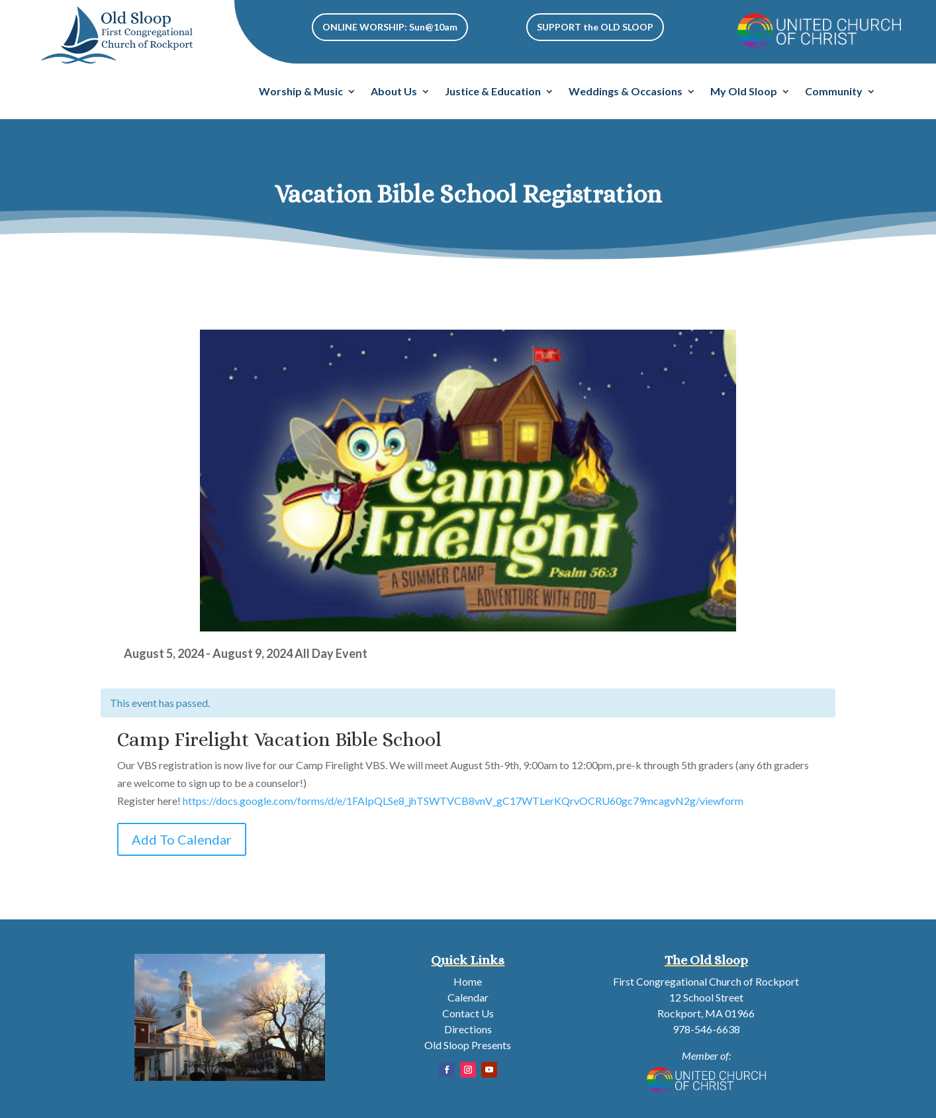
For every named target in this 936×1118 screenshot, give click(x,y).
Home (467, 981)
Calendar (468, 997)
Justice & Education (493, 92)
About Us (394, 92)
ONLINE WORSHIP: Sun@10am (389, 26)
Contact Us (468, 1013)
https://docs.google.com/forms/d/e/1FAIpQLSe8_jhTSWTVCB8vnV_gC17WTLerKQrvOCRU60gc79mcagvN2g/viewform (463, 800)
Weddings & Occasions (625, 92)
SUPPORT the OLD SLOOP (595, 26)
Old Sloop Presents (467, 1045)
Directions (468, 1029)
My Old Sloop (743, 92)
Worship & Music (301, 92)
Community (834, 92)
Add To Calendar (182, 839)
